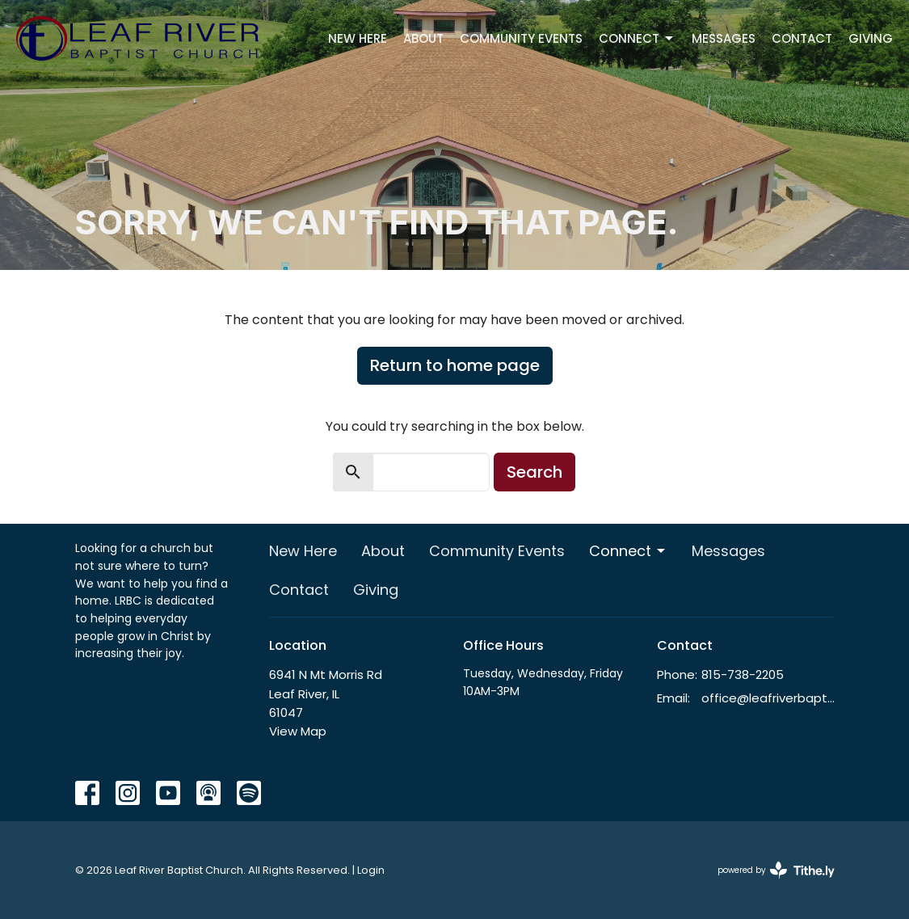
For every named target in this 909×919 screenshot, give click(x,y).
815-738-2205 (742, 674)
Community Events (521, 38)
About (423, 38)
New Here (357, 38)
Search (534, 472)
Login (371, 870)
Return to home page (455, 365)
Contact (802, 38)
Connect (637, 38)
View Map (297, 731)
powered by (776, 870)
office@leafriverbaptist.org (768, 697)
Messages (723, 38)
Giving (870, 38)
